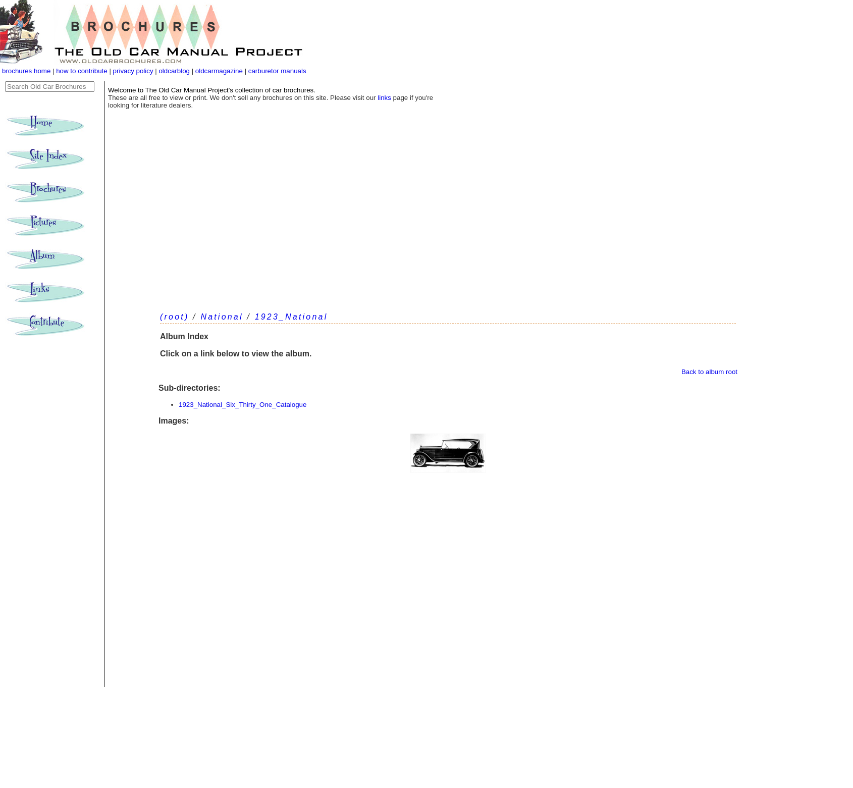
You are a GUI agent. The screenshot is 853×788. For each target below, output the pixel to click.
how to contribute (82, 71)
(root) (174, 316)
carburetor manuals (276, 71)
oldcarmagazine (220, 71)
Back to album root (709, 372)
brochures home (26, 71)
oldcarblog (174, 71)
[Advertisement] (447, 227)
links (384, 97)
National (221, 316)
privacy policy (134, 71)
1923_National (291, 316)
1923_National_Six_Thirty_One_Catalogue (242, 404)
